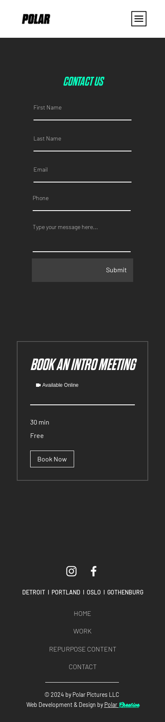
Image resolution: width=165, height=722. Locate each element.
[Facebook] (94, 571)
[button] (52, 459)
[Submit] (82, 270)
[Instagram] (71, 571)
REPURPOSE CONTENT (82, 649)
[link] (82, 365)
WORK (82, 631)
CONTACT (83, 666)
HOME (82, 613)
